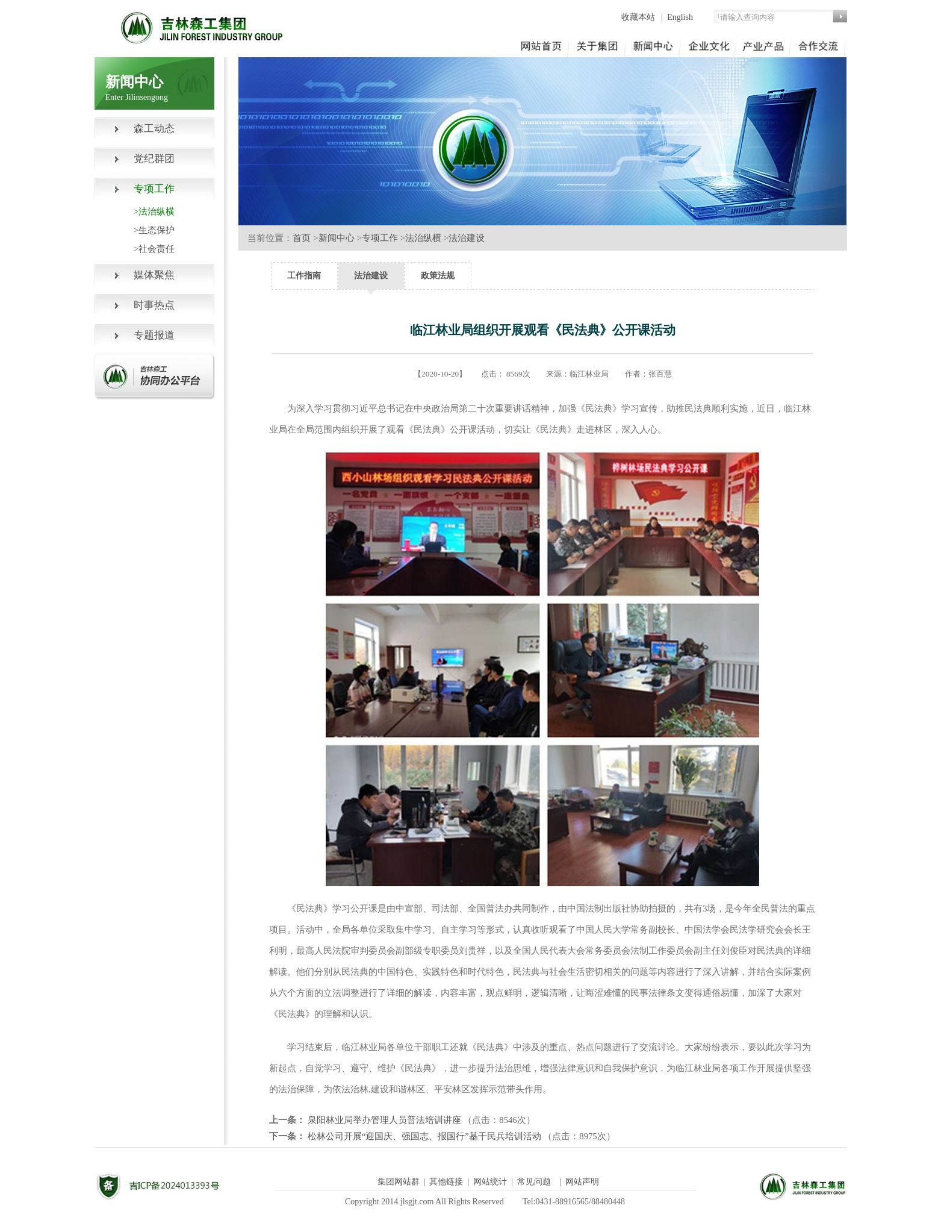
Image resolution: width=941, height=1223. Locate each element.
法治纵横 (423, 238)
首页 (302, 238)
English (680, 17)
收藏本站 (639, 17)
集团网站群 (398, 1181)
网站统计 (490, 1181)
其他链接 (446, 1181)
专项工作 (380, 238)
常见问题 (534, 1181)
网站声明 (582, 1181)
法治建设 (467, 238)
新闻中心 (336, 238)
